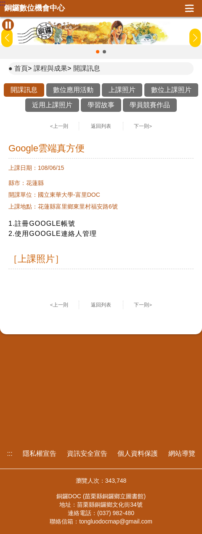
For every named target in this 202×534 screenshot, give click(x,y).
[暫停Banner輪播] (8, 25)
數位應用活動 (73, 89)
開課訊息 (86, 68)
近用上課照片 (52, 104)
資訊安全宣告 (87, 453)
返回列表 (101, 126)
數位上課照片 (171, 89)
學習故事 (101, 104)
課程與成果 (50, 68)
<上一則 (59, 126)
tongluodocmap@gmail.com (115, 521)
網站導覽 (181, 453)
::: (2, 3)
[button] (97, 51)
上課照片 (122, 89)
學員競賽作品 (150, 104)
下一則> (143, 126)
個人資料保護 (137, 453)
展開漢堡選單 (189, 8)
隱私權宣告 (39, 453)
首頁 (21, 68)
